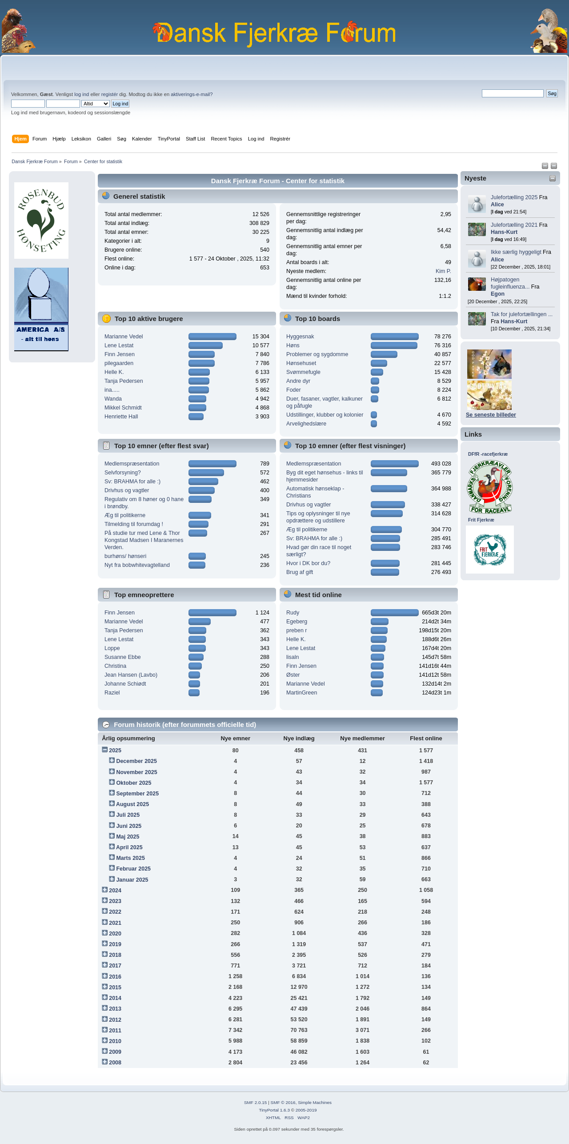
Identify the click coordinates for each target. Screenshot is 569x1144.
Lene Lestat (118, 345)
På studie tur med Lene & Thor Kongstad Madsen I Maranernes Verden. (143, 540)
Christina (115, 666)
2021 (115, 923)
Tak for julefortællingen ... (522, 314)
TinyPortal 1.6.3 (274, 1110)
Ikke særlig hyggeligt (516, 252)
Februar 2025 (133, 869)
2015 (115, 987)
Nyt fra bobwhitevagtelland (137, 565)
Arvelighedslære (306, 424)
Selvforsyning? (122, 473)
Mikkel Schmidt (123, 408)
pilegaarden (118, 363)
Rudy (292, 613)
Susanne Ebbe (122, 657)
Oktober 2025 (133, 783)
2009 (115, 1052)
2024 (115, 890)
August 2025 (132, 804)
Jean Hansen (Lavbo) (130, 675)
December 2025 (136, 761)
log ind (81, 94)
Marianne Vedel (123, 336)
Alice (497, 204)
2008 (115, 1063)
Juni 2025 (128, 826)
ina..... (112, 390)
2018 (115, 955)
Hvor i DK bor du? (308, 563)
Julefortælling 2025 (514, 197)
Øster (293, 675)
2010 (115, 1041)
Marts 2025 (130, 858)
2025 (115, 750)
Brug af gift (299, 572)
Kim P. (443, 271)
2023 (115, 901)
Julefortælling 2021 (514, 225)
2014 (115, 998)
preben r (296, 630)
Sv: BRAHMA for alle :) (132, 481)
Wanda (113, 399)
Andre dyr (298, 381)
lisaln (292, 657)
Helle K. (114, 372)
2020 (115, 934)
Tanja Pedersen (123, 381)
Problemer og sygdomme (317, 354)
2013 (115, 1009)
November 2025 (136, 772)
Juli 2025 (128, 815)
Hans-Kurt (504, 232)
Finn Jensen (119, 354)
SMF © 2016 (283, 1102)
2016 (115, 977)
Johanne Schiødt (125, 684)
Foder (293, 390)
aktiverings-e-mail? (191, 94)
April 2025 (129, 847)
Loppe (112, 648)
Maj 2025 (127, 837)
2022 (115, 912)
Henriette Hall (121, 416)
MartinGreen (301, 693)
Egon (498, 294)
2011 (115, 1031)
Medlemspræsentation (131, 464)
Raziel (112, 693)
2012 (115, 1020)
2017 (115, 966)
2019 (115, 944)
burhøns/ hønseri (125, 556)
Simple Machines (315, 1102)
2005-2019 (306, 1110)
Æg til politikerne (124, 515)
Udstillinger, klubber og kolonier (324, 415)
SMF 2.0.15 (255, 1102)
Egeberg (296, 621)
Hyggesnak (300, 336)
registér (109, 94)
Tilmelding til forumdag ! (133, 524)
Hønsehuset (301, 363)
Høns (293, 345)
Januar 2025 (132, 880)
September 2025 (137, 794)
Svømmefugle (303, 372)
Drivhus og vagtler (126, 490)
